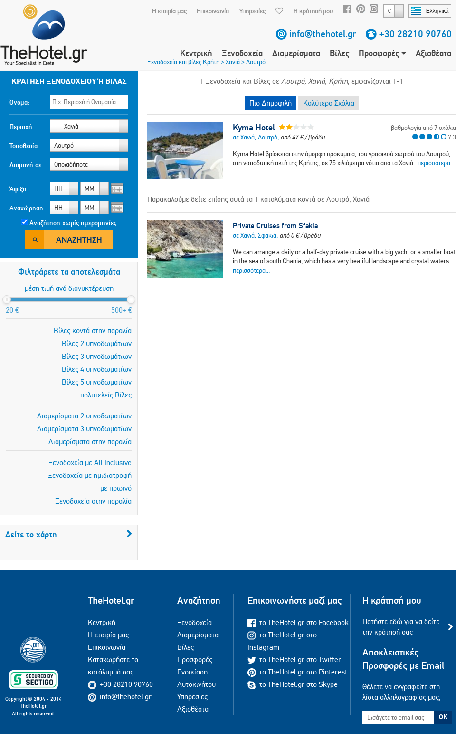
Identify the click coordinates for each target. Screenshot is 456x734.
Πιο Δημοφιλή (270, 103)
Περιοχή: (22, 126)
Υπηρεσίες (252, 11)
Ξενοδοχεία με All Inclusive (90, 462)
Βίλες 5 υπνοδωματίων (97, 382)
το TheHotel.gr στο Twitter (294, 659)
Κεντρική (196, 53)
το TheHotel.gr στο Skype (292, 684)
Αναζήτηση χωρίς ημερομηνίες (72, 222)
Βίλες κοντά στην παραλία (93, 330)
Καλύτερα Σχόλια (328, 103)
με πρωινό (116, 488)
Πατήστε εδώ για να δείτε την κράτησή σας (400, 626)
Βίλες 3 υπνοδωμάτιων (97, 356)
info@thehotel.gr (322, 34)
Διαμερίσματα (296, 53)
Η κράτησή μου (313, 11)
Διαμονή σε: (26, 164)
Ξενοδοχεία (242, 53)
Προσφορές (382, 53)
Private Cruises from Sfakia (275, 225)
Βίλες (339, 53)
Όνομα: (19, 102)
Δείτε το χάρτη (69, 534)
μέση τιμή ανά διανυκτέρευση (69, 288)
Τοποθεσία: (24, 145)
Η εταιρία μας (169, 11)
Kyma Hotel (254, 127)
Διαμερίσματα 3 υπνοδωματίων (84, 428)
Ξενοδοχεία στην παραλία (93, 501)
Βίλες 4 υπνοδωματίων (97, 369)
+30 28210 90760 (415, 34)
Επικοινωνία (213, 11)
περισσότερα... (436, 163)
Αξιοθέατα (433, 53)
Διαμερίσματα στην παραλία (90, 441)
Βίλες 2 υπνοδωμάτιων (97, 343)
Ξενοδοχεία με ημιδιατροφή (90, 475)
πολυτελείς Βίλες (106, 394)
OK (443, 717)
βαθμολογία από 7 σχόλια (423, 127)
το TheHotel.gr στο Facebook (298, 622)
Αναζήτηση (79, 239)
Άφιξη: (19, 189)
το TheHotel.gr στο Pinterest (297, 671)
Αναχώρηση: (27, 208)
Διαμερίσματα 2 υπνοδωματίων (84, 415)
